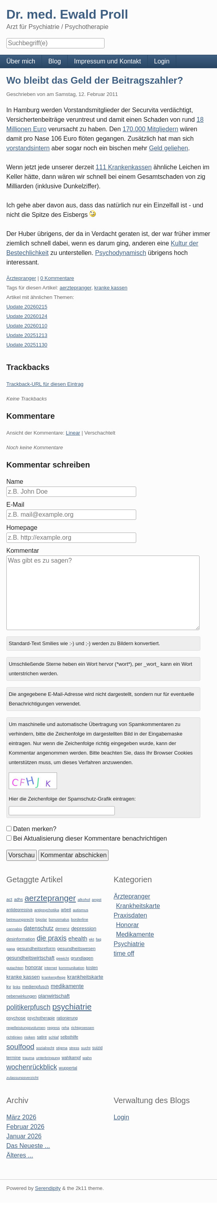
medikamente (67, 986)
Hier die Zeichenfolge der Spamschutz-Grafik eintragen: (72, 799)
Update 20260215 (26, 307)
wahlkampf (71, 1058)
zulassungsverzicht (22, 1077)
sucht (86, 1048)
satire (42, 1037)
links (16, 987)
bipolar (41, 919)
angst (96, 899)
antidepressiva (19, 910)
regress (53, 1027)
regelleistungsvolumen (26, 1027)
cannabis (14, 929)
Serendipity (48, 1188)
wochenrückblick (31, 1067)
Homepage (21, 527)
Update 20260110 (26, 326)
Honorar (127, 925)
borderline (79, 919)
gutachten (14, 968)
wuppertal (68, 1067)
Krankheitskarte (138, 905)
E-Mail (15, 504)
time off (124, 953)
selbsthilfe (69, 1037)
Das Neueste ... (28, 1145)
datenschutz (38, 928)
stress (74, 1048)
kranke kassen (111, 288)
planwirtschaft (54, 996)
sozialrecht (45, 1048)
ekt (91, 939)
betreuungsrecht (20, 919)
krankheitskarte (85, 977)
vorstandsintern (27, 148)
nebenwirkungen (21, 996)
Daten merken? (34, 829)
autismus (80, 910)
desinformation (20, 939)
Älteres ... (19, 1155)
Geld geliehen (168, 148)
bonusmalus (59, 919)
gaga (10, 949)
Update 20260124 (26, 316)
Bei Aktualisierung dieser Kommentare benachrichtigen (90, 838)
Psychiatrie (129, 944)
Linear (73, 433)
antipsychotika (46, 910)
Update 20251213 (26, 335)
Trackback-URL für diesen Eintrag (45, 384)
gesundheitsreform (36, 948)
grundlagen (82, 958)
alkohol (84, 899)
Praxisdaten (130, 915)
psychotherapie (41, 1018)
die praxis (52, 938)
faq (98, 939)
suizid (97, 1048)
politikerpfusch (28, 1007)
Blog (54, 61)
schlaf (54, 1037)
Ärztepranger (21, 278)
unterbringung (48, 1058)
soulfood (20, 1046)
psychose (16, 1017)
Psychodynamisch (120, 252)
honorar (33, 967)
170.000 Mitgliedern (151, 129)
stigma (61, 1048)
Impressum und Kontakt (107, 61)
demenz (62, 929)
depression (83, 928)
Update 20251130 (26, 345)
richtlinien (14, 1037)
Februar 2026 (25, 1126)
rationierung (67, 1018)
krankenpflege (53, 977)
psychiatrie (71, 1006)
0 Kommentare (57, 278)
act (9, 899)
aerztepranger (75, 288)
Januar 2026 (24, 1136)
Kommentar (22, 550)
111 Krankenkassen (124, 167)
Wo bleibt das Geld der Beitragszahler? (94, 80)
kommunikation (71, 968)
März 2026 (21, 1117)
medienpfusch (35, 986)
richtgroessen (82, 1027)
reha (65, 1027)
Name (14, 481)
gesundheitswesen (76, 948)
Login (161, 61)
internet (50, 968)
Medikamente (135, 934)
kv (8, 986)
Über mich (20, 61)
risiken (29, 1037)
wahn (86, 1058)
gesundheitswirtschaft (30, 958)
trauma (28, 1058)
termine (13, 1057)
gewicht (62, 958)
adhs (18, 899)
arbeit (66, 910)
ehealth (78, 938)
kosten (92, 968)
